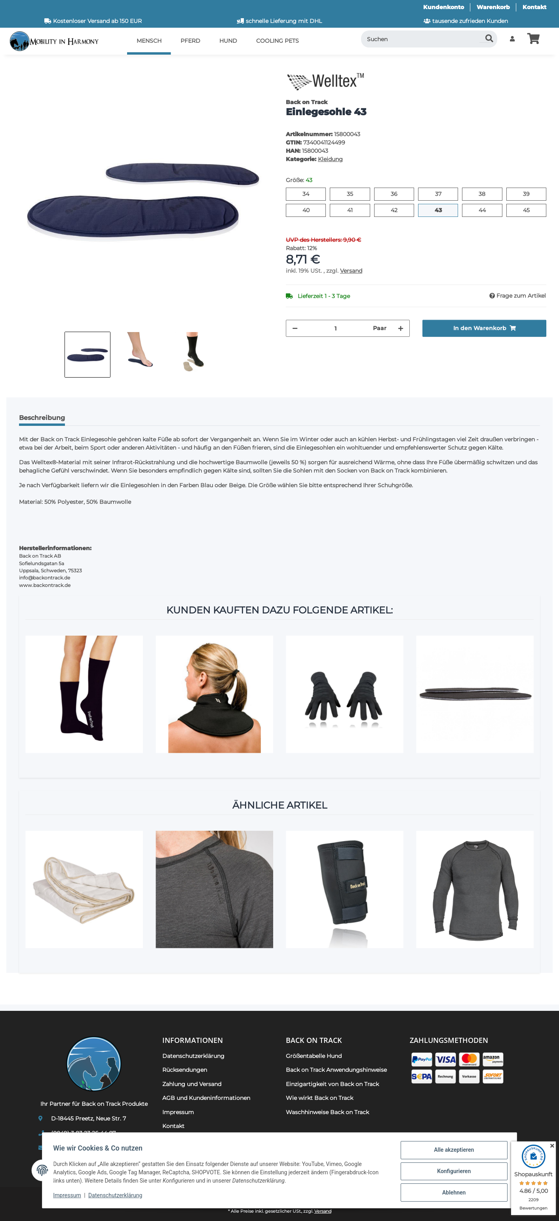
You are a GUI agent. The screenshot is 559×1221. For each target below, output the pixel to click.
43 (442, 210)
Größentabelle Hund (314, 1056)
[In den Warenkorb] (19, 65)
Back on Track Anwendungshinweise (336, 1069)
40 (309, 210)
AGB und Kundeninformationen (206, 1097)
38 (485, 193)
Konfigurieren (452, 1172)
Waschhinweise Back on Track (327, 1112)
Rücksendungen (184, 1069)
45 (529, 210)
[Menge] (335, 328)
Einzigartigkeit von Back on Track (332, 1084)
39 (529, 193)
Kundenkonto (443, 7)
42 (397, 210)
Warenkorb (493, 7)
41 (352, 210)
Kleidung (330, 159)
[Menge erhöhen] (400, 328)
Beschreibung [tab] (42, 418)
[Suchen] (429, 38)
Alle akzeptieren (452, 1152)
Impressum (69, 1196)
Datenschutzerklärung (117, 1196)
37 (441, 193)
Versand (351, 270)
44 (485, 210)
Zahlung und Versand (191, 1084)
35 (353, 193)
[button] (512, 39)
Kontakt (534, 7)
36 (397, 193)
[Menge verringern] (295, 328)
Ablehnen (452, 1193)
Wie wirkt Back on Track (319, 1097)
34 (309, 193)
